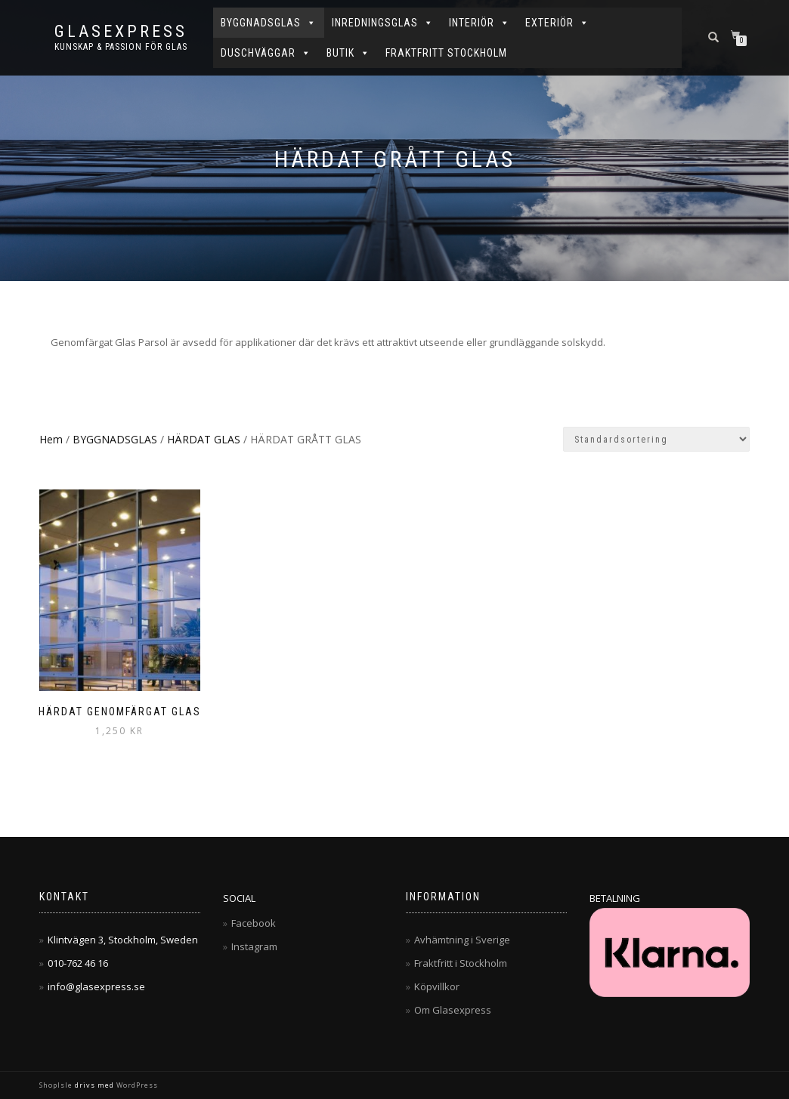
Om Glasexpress (452, 1010)
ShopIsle (57, 1085)
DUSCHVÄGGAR (266, 53)
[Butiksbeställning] (656, 439)
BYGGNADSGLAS (269, 23)
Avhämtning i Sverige (462, 939)
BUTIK (348, 53)
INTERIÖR (479, 23)
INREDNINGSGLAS (383, 23)
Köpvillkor (436, 986)
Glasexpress (120, 32)
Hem (51, 439)
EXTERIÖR (557, 23)
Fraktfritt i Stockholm (460, 963)
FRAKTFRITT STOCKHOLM (446, 53)
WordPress (136, 1085)
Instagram (254, 946)
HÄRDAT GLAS (203, 439)
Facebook (253, 923)
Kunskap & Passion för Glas (120, 47)
